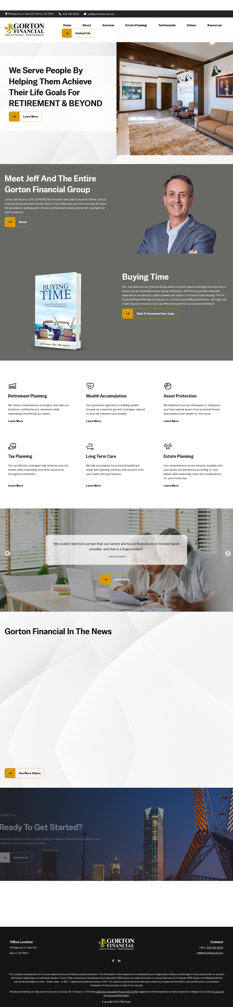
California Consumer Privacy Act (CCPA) (116, 991)
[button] (67, 14)
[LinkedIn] (119, 960)
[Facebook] (113, 960)
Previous (6, 552)
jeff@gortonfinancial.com (98, 3)
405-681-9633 (68, 3)
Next (226, 552)
